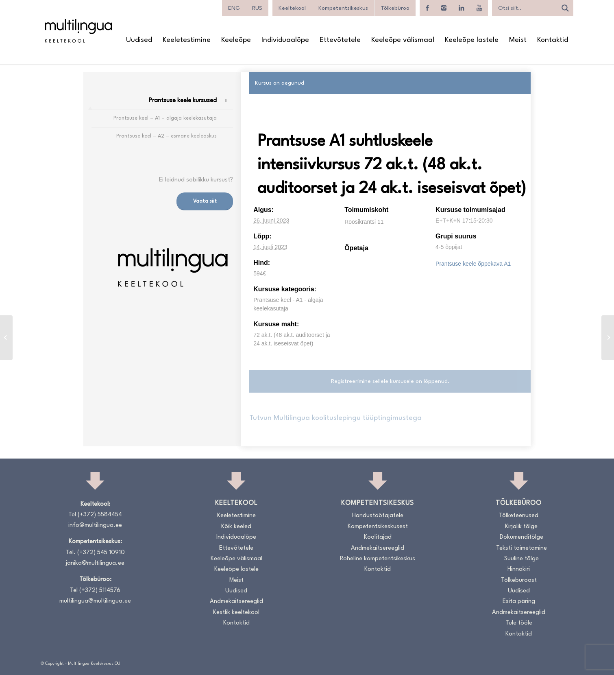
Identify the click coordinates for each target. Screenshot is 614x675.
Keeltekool (292, 8)
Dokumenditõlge (521, 537)
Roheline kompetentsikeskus (377, 559)
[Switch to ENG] (234, 8)
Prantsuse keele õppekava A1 (473, 263)
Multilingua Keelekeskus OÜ (94, 664)
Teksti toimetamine (521, 548)
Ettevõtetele (236, 548)
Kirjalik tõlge (521, 527)
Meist (236, 580)
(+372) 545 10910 (101, 553)
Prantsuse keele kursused (183, 101)
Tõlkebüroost (519, 580)
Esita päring (519, 602)
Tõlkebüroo (395, 8)
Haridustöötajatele (377, 516)
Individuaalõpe (236, 537)
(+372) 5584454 (100, 515)
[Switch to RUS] (257, 8)
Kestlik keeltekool (236, 612)
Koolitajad (378, 537)
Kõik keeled (236, 527)
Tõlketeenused (518, 516)
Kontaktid (236, 623)
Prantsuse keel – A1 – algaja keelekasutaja (165, 118)
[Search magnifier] (565, 8)
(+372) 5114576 (99, 591)
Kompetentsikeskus (343, 8)
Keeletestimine (236, 516)
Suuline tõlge (521, 559)
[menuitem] (139, 40)
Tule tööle (518, 623)
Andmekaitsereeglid (236, 602)
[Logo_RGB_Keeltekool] (78, 30)
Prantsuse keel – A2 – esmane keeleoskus (166, 136)
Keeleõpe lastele (236, 569)
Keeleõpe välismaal (236, 559)
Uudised (236, 591)
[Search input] (526, 8)
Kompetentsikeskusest (378, 527)
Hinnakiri (518, 569)
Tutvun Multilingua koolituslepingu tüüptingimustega (335, 418)
